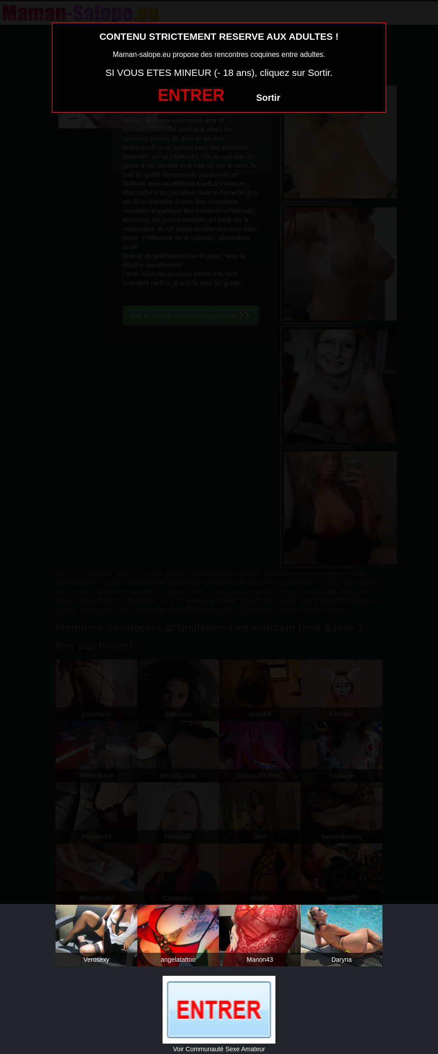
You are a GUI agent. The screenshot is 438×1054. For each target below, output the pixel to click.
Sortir (268, 98)
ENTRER (191, 95)
